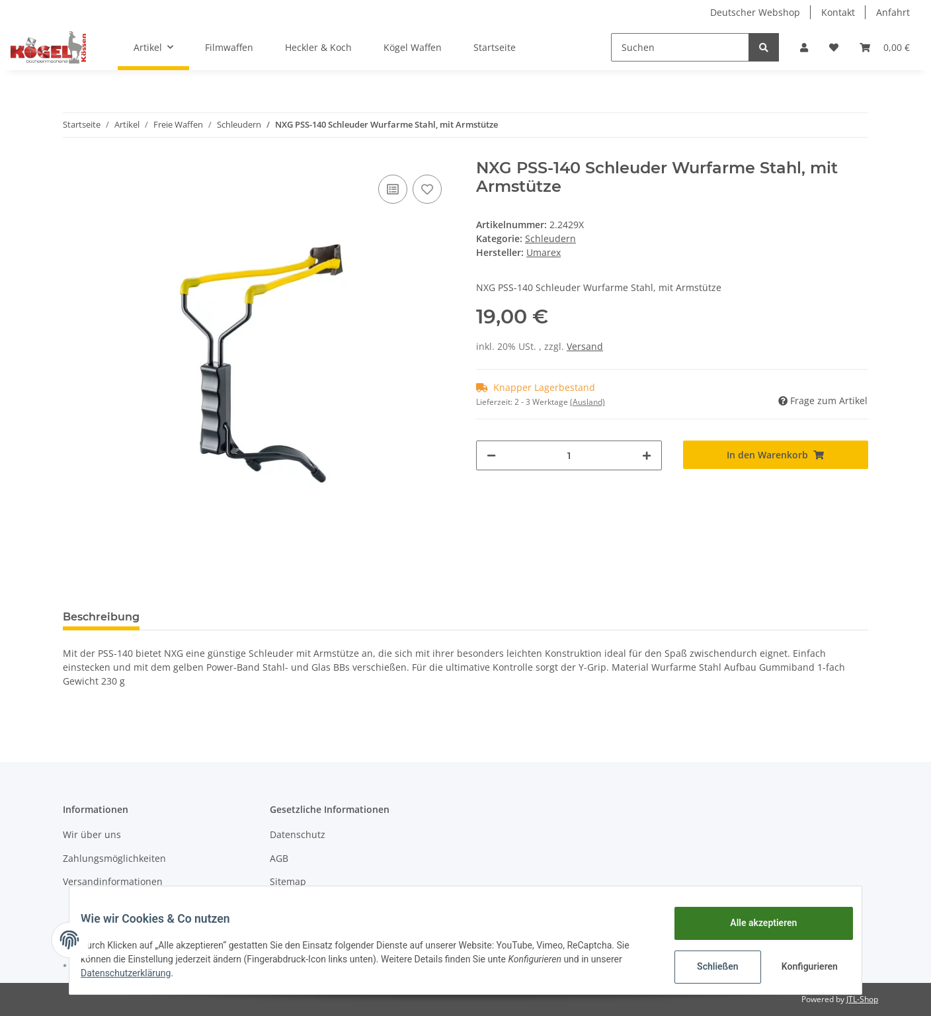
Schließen (708, 966)
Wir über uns (92, 834)
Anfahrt (893, 12)
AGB (279, 858)
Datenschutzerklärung (136, 973)
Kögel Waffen (413, 47)
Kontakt (838, 12)
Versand (585, 346)
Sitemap (288, 881)
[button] (804, 47)
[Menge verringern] (491, 455)
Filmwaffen (229, 47)
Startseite (494, 47)
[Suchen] (680, 47)
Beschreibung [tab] (101, 617)
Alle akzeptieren (753, 922)
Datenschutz (297, 834)
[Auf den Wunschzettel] (427, 189)
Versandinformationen (113, 881)
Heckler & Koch (318, 47)
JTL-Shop (862, 999)
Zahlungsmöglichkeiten (114, 858)
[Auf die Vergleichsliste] (392, 189)
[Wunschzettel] (834, 47)
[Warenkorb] (884, 47)
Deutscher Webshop (755, 12)
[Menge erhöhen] (646, 455)
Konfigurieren (801, 966)
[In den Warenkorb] (776, 455)
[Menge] (569, 455)
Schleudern (550, 238)
